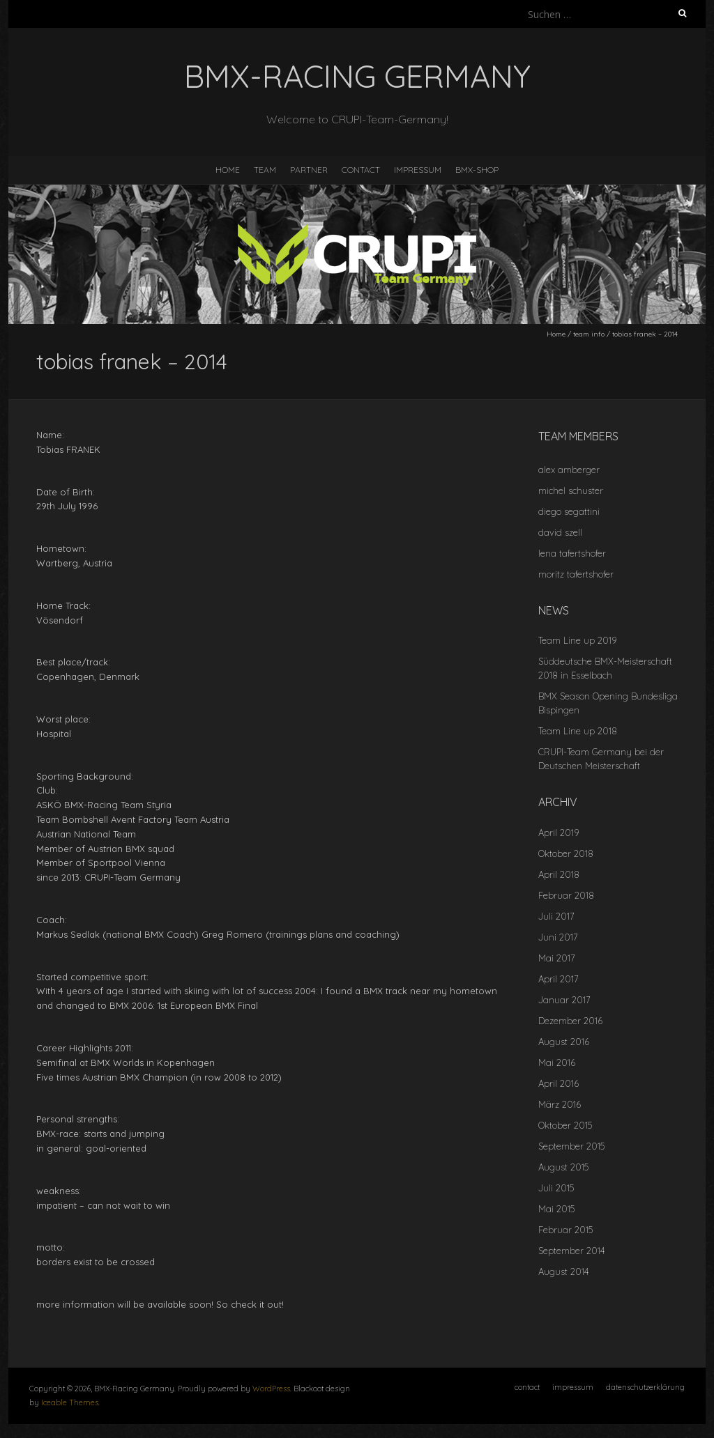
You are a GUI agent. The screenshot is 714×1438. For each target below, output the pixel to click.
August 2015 (563, 1167)
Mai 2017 (556, 958)
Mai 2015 (556, 1208)
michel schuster (570, 490)
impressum (417, 169)
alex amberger (569, 469)
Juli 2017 (556, 916)
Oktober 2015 (565, 1125)
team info (589, 334)
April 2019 (558, 832)
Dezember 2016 (570, 1020)
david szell (560, 532)
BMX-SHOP (477, 169)
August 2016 (563, 1041)
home (227, 169)
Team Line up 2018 (577, 730)
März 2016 (559, 1104)
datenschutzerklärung (645, 1387)
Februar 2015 (565, 1229)
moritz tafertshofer (576, 574)
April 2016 (558, 1083)
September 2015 (571, 1146)
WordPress (271, 1388)
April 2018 (558, 874)
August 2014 (563, 1271)
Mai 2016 (556, 1062)
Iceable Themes (69, 1402)
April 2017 (558, 978)
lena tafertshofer (572, 553)
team (265, 169)
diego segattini (569, 511)
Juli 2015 (556, 1187)
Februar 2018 (566, 895)
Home (556, 334)
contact (361, 169)
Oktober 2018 (565, 853)
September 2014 (571, 1250)
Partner (309, 169)
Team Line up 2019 (577, 640)
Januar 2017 (564, 999)
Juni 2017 (558, 937)
